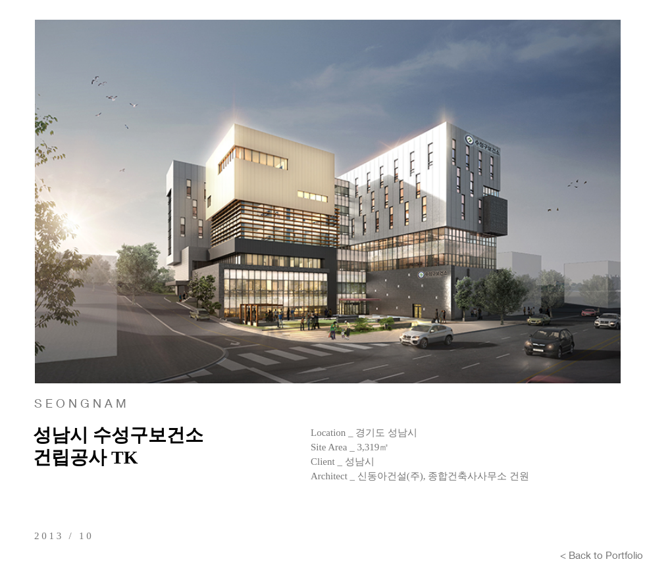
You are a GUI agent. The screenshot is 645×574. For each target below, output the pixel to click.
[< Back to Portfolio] (601, 555)
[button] (328, 201)
